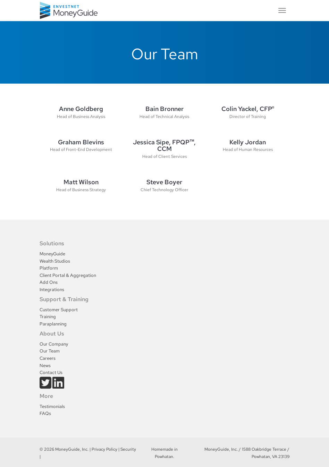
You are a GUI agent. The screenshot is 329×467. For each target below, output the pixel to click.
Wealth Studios (55, 261)
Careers (48, 358)
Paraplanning (53, 324)
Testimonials (52, 406)
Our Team (50, 351)
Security (128, 449)
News (45, 365)
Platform (49, 268)
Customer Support (59, 310)
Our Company (54, 344)
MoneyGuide (52, 254)
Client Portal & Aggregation (68, 275)
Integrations (52, 289)
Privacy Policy (104, 449)
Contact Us (51, 372)
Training (48, 317)
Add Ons (49, 282)
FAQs (45, 413)
